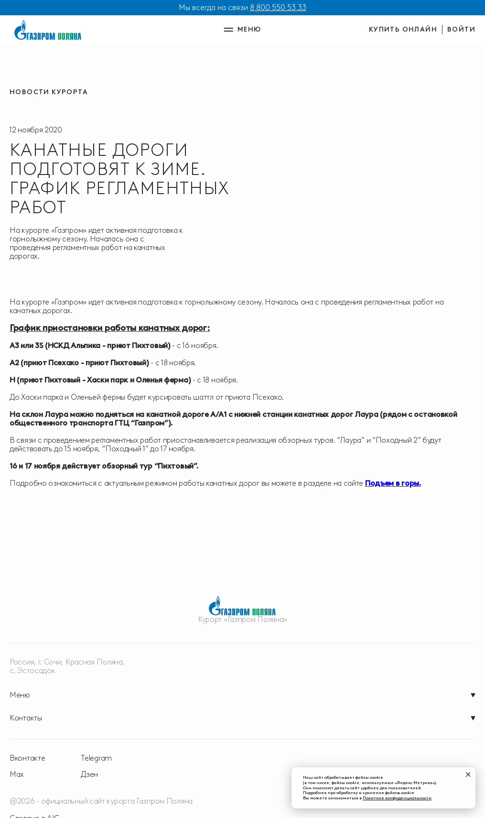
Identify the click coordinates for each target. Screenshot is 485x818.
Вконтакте (27, 758)
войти (461, 29)
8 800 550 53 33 (278, 7)
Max (17, 774)
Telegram (96, 758)
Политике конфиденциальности (397, 797)
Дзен (89, 774)
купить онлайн (403, 29)
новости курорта (49, 92)
